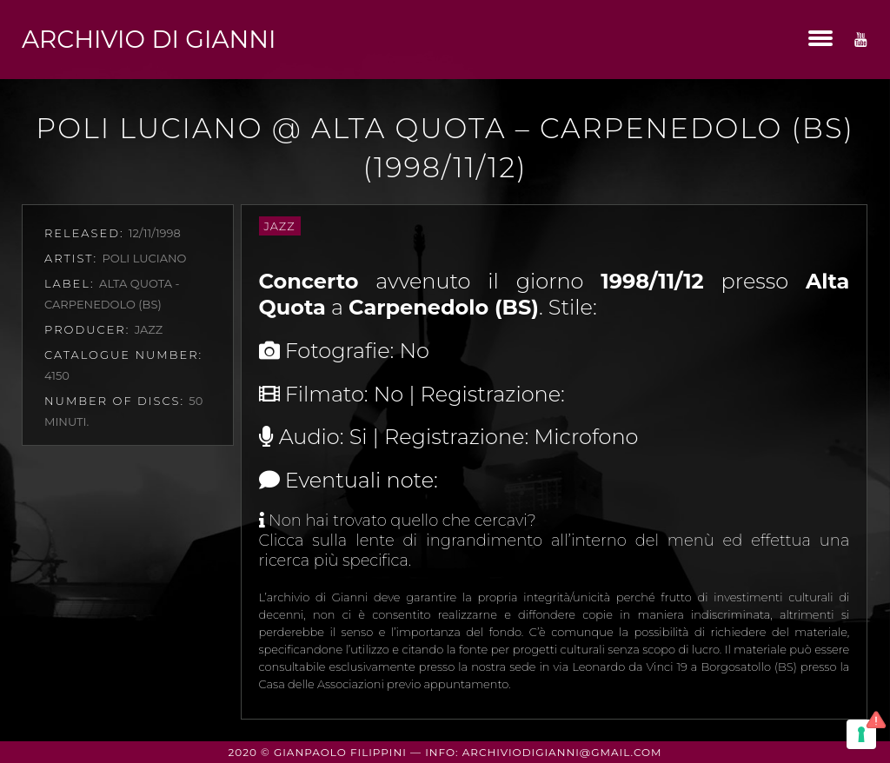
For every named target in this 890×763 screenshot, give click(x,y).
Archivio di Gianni (149, 39)
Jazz (280, 226)
